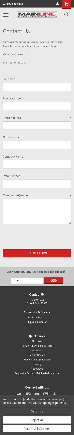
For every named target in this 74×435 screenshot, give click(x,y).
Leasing (37, 364)
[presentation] (33, 237)
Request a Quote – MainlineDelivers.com (37, 373)
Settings (37, 411)
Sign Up (42, 317)
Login (31, 317)
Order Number (12, 137)
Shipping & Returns (37, 322)
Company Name (13, 156)
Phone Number (12, 98)
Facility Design (37, 355)
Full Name (9, 79)
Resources (37, 368)
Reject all (37, 420)
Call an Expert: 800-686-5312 (37, 346)
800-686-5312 (13, 3)
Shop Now (37, 341)
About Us (37, 350)
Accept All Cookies (37, 428)
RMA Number (11, 176)
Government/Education (37, 359)
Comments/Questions (37, 195)
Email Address (37, 118)
